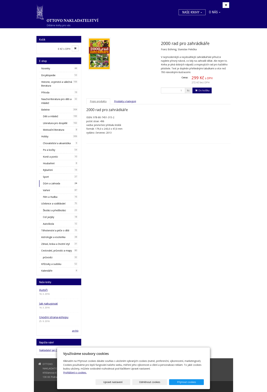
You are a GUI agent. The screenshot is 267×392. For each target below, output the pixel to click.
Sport (60, 176)
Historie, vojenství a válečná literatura (59, 83)
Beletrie (59, 109)
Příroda (59, 92)
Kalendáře (59, 270)
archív (75, 330)
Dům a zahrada (60, 183)
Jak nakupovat (48, 303)
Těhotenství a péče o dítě (59, 230)
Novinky (59, 68)
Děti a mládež (60, 116)
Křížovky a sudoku (59, 264)
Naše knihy (192, 12)
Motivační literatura (60, 129)
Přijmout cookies (190, 382)
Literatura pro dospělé (60, 123)
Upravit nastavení (134, 382)
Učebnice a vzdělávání (59, 203)
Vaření (60, 190)
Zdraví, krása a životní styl (59, 243)
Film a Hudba (60, 196)
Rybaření (60, 170)
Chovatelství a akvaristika (60, 143)
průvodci (60, 257)
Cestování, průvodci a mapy (59, 250)
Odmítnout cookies (162, 382)
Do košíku (202, 90)
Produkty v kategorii (125, 101)
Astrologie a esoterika (59, 237)
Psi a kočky (60, 149)
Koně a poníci (60, 156)
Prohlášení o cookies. (75, 372)
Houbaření (60, 163)
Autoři (43, 290)
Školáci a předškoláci (60, 210)
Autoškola (60, 223)
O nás (214, 12)
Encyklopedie (59, 75)
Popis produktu (98, 101)
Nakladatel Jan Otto (50, 350)
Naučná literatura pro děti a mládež (59, 100)
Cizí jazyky (60, 217)
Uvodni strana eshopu (53, 317)
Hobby (59, 136)
